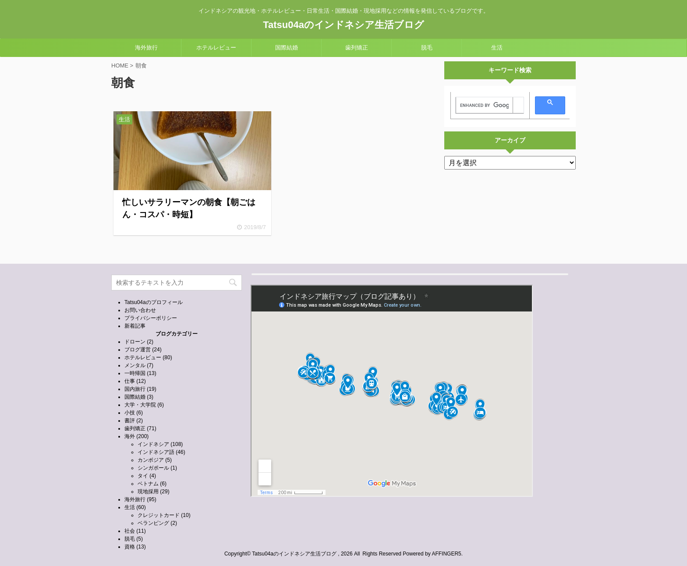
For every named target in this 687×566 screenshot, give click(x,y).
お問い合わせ (140, 310)
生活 (497, 47)
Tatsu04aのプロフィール (153, 302)
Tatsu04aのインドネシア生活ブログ (343, 24)
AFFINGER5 (446, 554)
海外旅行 (146, 47)
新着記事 (134, 326)
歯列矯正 (356, 47)
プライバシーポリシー (150, 318)
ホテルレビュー (216, 47)
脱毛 (426, 47)
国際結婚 (286, 47)
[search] (484, 106)
